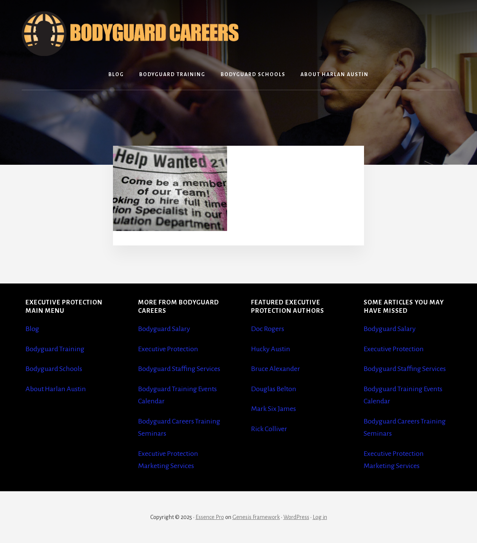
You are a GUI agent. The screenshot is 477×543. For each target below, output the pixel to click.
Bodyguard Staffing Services (179, 369)
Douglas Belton (273, 389)
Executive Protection (168, 349)
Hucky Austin (270, 349)
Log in (320, 517)
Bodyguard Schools (53, 369)
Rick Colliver (269, 429)
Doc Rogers (267, 329)
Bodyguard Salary (164, 329)
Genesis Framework (256, 517)
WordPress (296, 517)
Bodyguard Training (54, 349)
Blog (32, 329)
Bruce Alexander (275, 369)
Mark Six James (273, 408)
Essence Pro (210, 517)
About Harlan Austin (55, 389)
